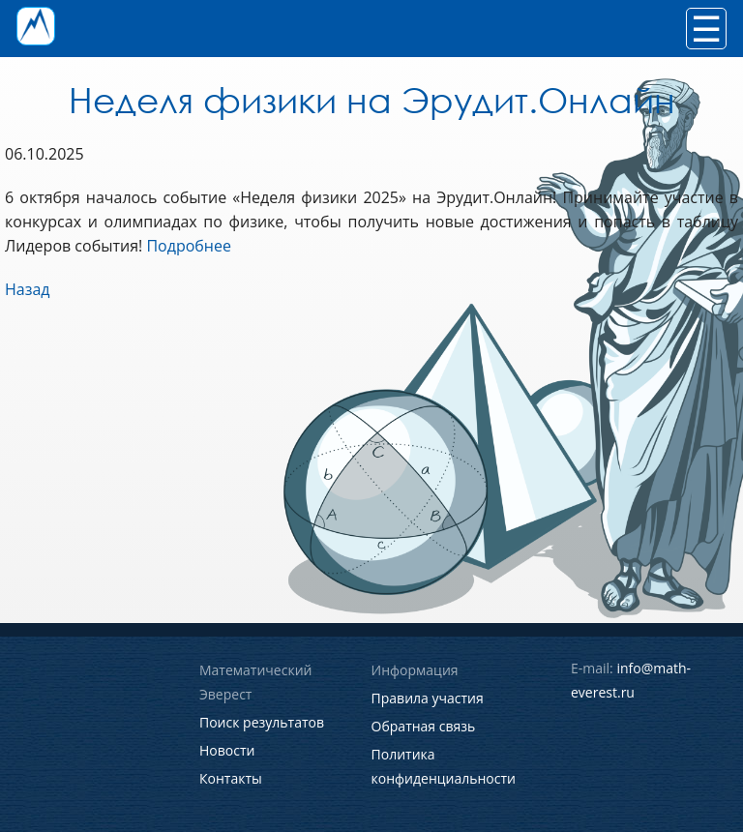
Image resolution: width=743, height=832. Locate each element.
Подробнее (188, 245)
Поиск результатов (261, 722)
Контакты (230, 778)
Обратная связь (424, 726)
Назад (27, 289)
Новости (226, 750)
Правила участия (428, 698)
